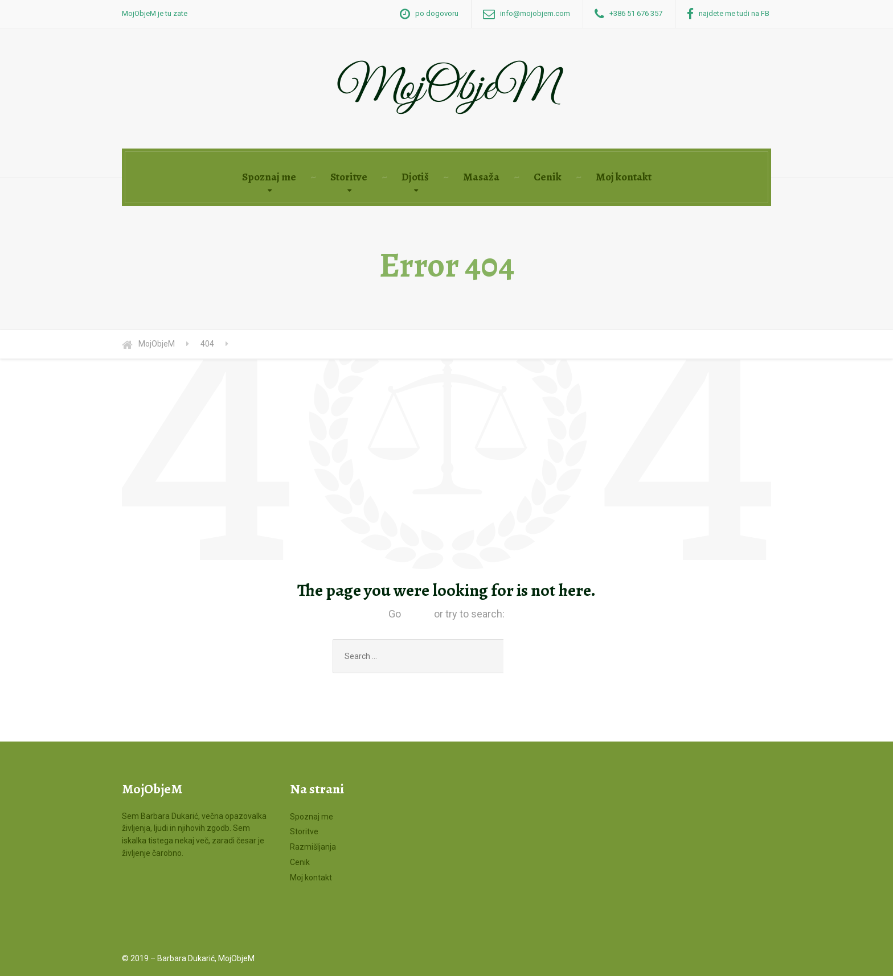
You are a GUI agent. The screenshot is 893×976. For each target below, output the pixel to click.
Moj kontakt (624, 177)
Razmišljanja (313, 846)
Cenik (548, 177)
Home (417, 614)
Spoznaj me (269, 177)
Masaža (481, 177)
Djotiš (415, 177)
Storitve (348, 177)
